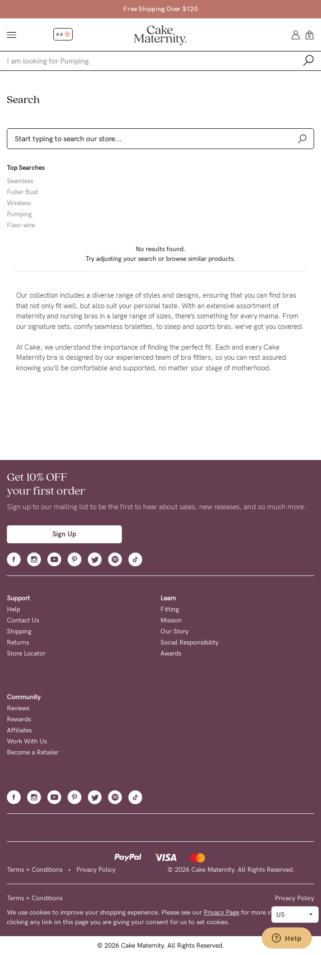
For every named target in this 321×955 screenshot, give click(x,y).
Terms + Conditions (35, 870)
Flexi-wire (21, 225)
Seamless (20, 181)
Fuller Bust (22, 192)
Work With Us (27, 741)
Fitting (169, 609)
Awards (170, 653)
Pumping (19, 214)
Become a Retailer (32, 752)
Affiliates (19, 730)
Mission (171, 620)
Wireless (19, 203)
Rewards (19, 719)
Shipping (19, 631)
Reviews (18, 708)
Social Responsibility (189, 642)
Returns (18, 642)
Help (13, 609)
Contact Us (23, 620)
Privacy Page (221, 912)
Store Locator (26, 653)
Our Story (174, 631)
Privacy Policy (95, 870)
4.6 (63, 34)
